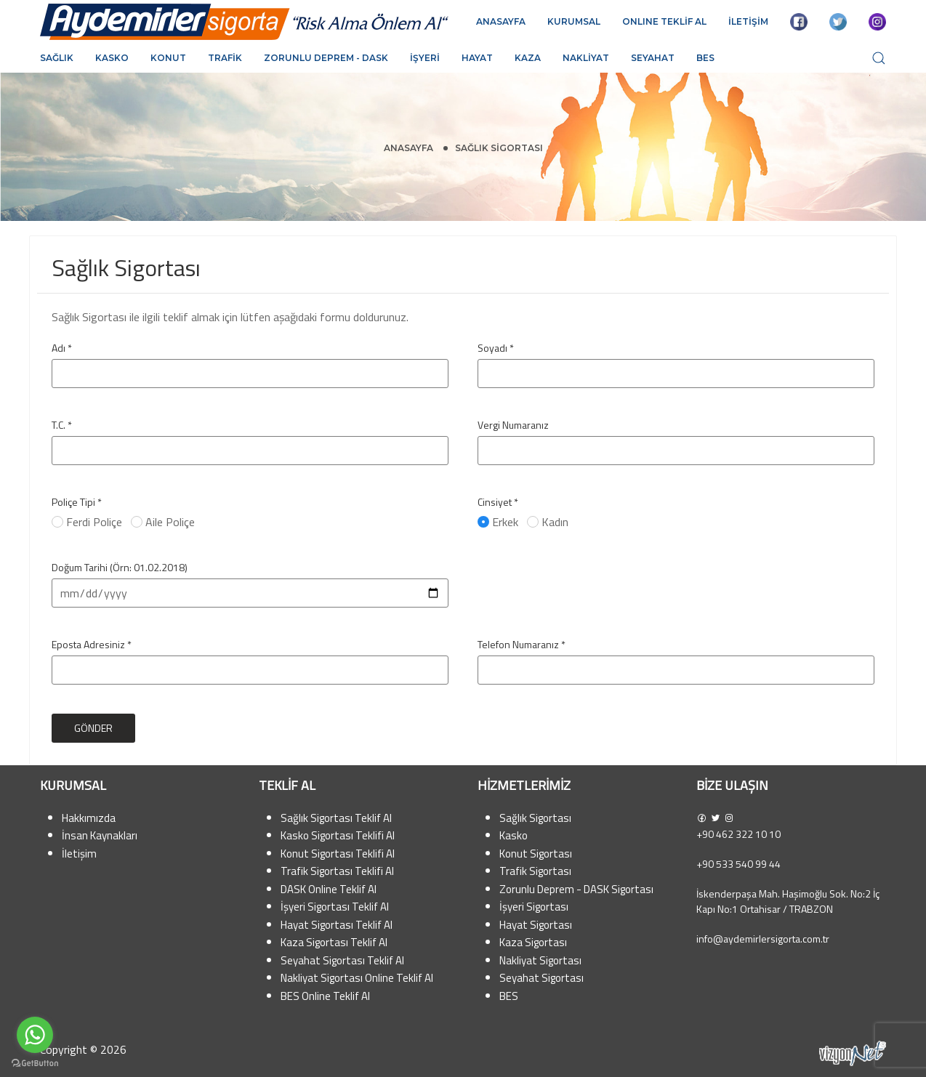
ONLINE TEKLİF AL (664, 21)
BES (705, 57)
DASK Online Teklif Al (329, 889)
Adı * (62, 347)
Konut (168, 57)
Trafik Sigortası (535, 871)
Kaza (528, 57)
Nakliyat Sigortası (540, 960)
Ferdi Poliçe (88, 522)
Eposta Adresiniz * (92, 644)
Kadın (549, 522)
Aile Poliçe (164, 522)
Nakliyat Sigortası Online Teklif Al (357, 977)
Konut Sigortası (535, 853)
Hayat (477, 57)
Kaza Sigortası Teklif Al (334, 942)
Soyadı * (496, 347)
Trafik (225, 57)
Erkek (499, 522)
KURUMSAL (573, 21)
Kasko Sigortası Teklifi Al (338, 835)
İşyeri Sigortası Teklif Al (335, 906)
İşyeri (425, 57)
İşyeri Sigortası (533, 906)
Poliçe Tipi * (77, 501)
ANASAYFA (501, 21)
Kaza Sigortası (533, 942)
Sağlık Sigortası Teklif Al (336, 818)
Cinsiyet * (498, 501)
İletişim (79, 853)
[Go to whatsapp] (35, 1035)
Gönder (93, 727)
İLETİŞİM (748, 21)
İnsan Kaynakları (99, 835)
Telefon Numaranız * (521, 644)
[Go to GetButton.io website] (35, 1062)
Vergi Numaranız (513, 424)
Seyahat (653, 57)
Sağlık (56, 57)
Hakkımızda (89, 818)
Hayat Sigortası (535, 924)
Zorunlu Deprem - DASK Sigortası (576, 889)
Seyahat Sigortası (541, 977)
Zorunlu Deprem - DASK (326, 57)
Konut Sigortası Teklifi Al (338, 853)
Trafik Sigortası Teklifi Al (337, 871)
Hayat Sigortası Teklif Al (336, 924)
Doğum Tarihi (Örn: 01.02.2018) (120, 567)
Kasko (112, 57)
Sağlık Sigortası (535, 818)
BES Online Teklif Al (325, 996)
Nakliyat (586, 57)
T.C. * (62, 424)
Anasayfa (408, 147)
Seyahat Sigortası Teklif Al (342, 960)
